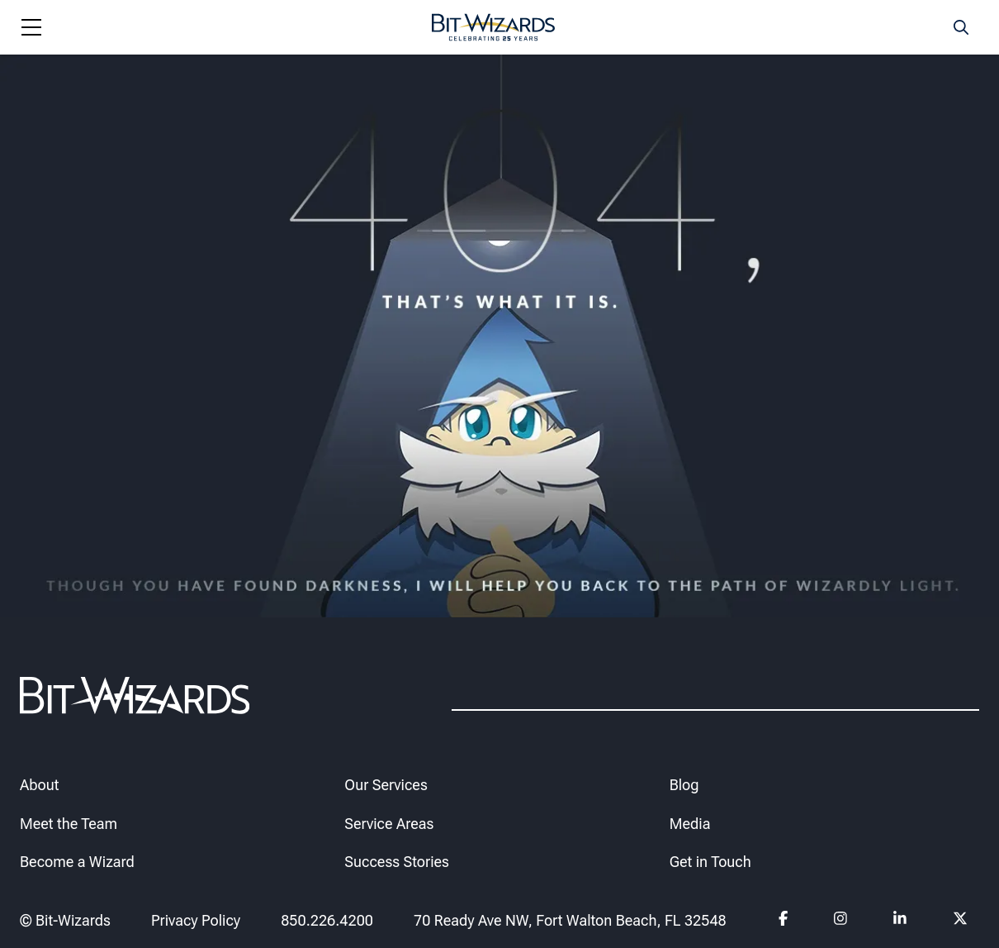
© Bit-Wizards (65, 919)
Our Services (385, 784)
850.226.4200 (327, 919)
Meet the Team (68, 822)
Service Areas (388, 822)
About (39, 784)
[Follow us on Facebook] (783, 921)
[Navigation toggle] (31, 27)
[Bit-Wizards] (493, 27)
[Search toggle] (961, 27)
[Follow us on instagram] (840, 921)
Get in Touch (710, 861)
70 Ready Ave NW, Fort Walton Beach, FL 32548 (570, 919)
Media (690, 822)
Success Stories (396, 861)
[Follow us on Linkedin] (900, 921)
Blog (684, 784)
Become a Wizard (77, 861)
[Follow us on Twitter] (959, 921)
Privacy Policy (195, 919)
